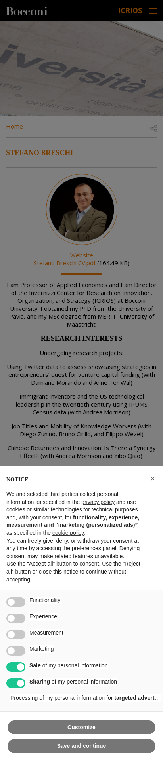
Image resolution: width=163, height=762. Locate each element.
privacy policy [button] (98, 502)
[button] (152, 478)
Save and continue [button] (81, 746)
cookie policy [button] (68, 533)
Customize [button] (81, 727)
